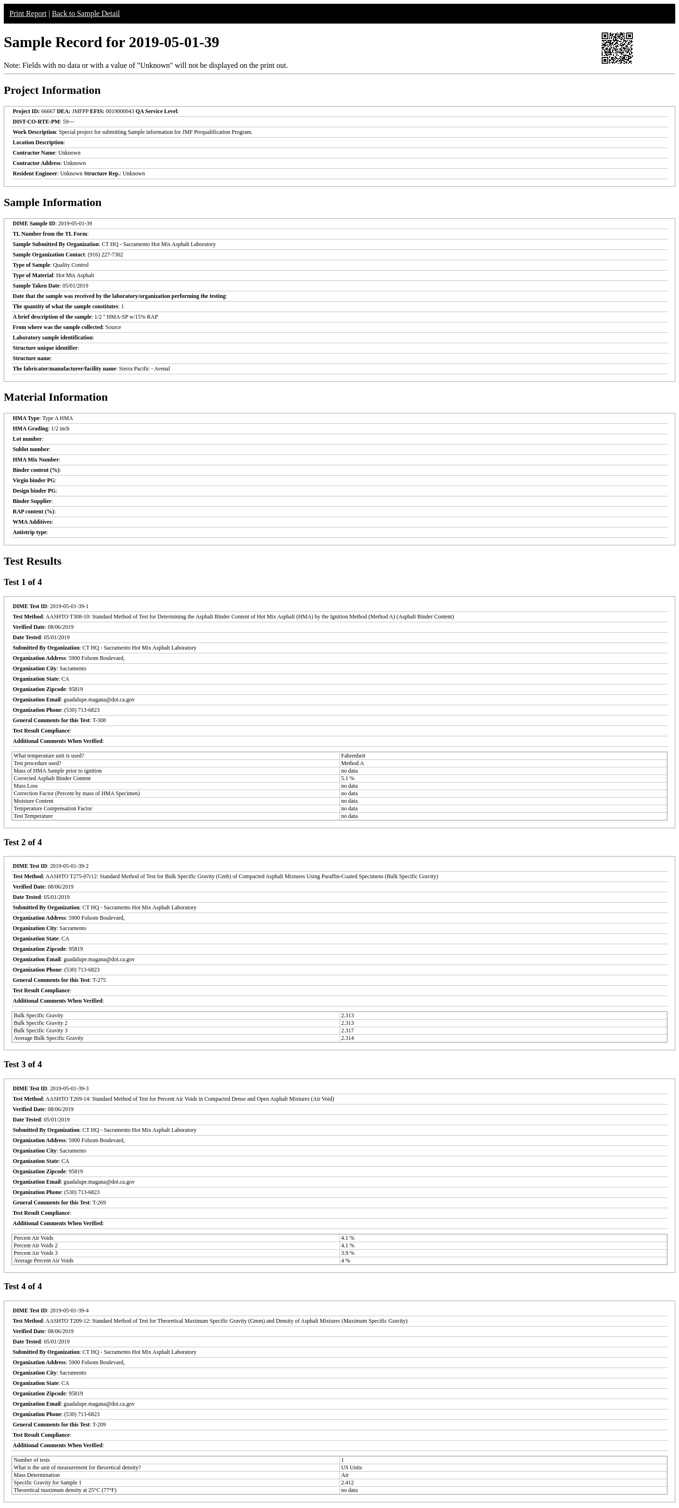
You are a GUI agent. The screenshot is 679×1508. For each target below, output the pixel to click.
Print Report (28, 13)
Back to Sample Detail (86, 13)
